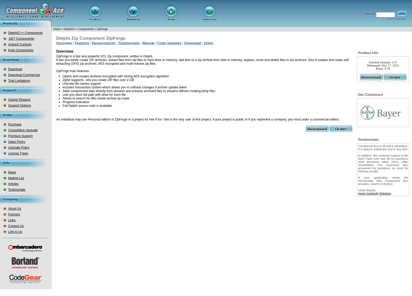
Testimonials (16, 190)
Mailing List (16, 178)
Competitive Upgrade (23, 130)
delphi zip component (236, 292)
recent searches (396, 18)
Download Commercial (24, 75)
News (12, 172)
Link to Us (15, 232)
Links (12, 220)
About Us (14, 208)
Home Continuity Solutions (374, 193)
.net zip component (184, 292)
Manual (148, 43)
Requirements (104, 43)
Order (208, 43)
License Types (18, 153)
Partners (14, 214)
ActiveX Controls (20, 44)
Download (15, 69)
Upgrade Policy (18, 147)
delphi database (264, 292)
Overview (64, 43)
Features (82, 43)
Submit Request (19, 100)
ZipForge (102, 29)
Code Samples (169, 43)
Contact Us (16, 226)
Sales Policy (16, 142)
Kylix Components (21, 50)
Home (57, 29)
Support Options (19, 105)
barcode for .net (209, 292)
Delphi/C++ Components (25, 33)
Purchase (15, 124)
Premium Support (20, 136)
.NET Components (21, 39)
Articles (13, 184)
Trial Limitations (19, 81)
